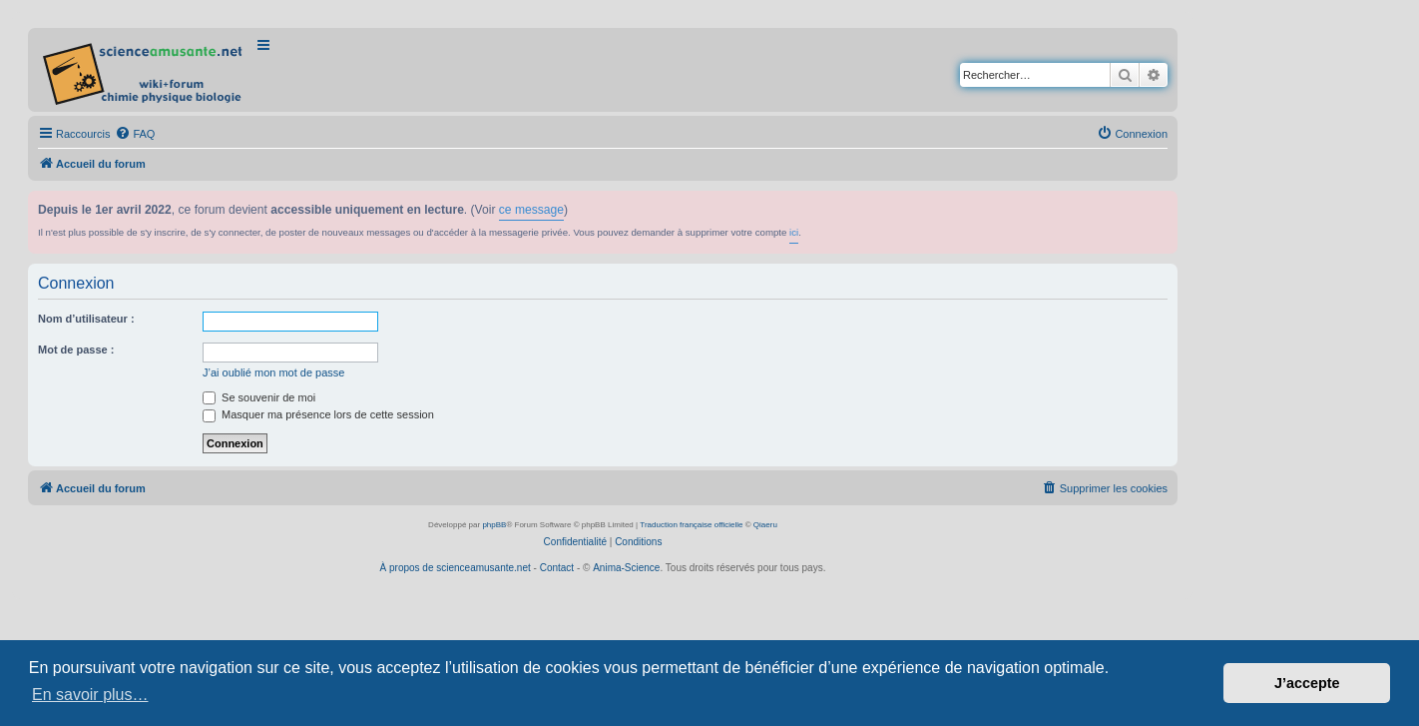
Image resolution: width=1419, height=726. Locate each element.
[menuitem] (135, 134)
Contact (557, 567)
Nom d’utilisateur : (86, 319)
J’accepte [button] (1307, 683)
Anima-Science (626, 567)
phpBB (494, 524)
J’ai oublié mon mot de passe (273, 372)
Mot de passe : (76, 350)
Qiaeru (765, 524)
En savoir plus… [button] (90, 694)
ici (793, 232)
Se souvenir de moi (259, 397)
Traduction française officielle (691, 524)
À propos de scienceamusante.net (455, 567)
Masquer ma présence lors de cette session (318, 414)
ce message (531, 210)
